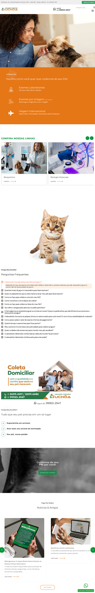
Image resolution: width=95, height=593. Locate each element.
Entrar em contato (47, 463)
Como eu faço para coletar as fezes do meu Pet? (23, 304)
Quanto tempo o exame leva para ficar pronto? (22, 323)
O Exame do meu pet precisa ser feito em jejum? (23, 282)
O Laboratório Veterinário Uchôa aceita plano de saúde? (26, 337)
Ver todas (48, 587)
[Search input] (84, 7)
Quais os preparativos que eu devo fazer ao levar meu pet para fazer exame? (34, 294)
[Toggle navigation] (93, 10)
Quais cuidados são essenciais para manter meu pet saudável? (29, 330)
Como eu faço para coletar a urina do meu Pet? (23, 297)
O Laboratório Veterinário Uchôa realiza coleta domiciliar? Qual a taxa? (31, 334)
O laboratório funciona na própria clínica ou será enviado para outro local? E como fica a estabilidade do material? (48, 316)
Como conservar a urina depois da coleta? (21, 301)
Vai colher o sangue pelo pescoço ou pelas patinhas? (25, 307)
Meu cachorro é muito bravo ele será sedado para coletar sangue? (30, 327)
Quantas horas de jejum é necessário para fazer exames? (27, 290)
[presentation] (87, 138)
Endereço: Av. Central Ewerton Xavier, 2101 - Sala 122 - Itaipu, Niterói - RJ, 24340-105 (29, 2)
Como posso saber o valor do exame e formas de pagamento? (28, 320)
